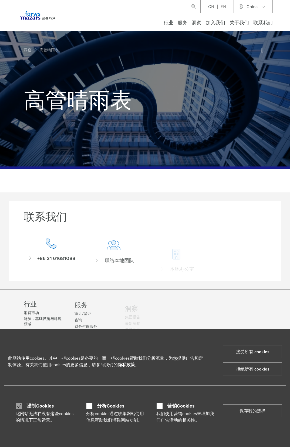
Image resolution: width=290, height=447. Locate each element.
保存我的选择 (252, 411)
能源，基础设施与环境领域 (43, 321)
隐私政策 (126, 364)
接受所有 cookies (252, 351)
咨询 (78, 323)
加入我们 (215, 22)
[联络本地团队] (113, 260)
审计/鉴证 (83, 316)
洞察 (196, 22)
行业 (168, 22)
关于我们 (239, 22)
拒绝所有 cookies (252, 369)
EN (223, 6)
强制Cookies (40, 405)
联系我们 (263, 22)
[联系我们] (51, 251)
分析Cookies (110, 405)
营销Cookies (180, 405)
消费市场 (31, 313)
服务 (182, 22)
